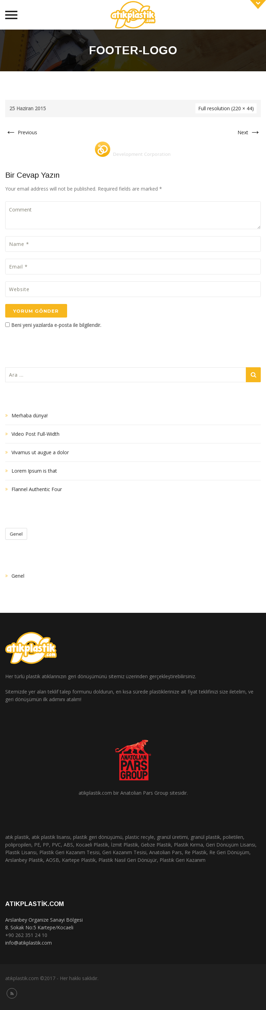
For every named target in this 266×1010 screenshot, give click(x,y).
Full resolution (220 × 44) (226, 108)
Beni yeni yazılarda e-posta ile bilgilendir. (56, 325)
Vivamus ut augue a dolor (40, 452)
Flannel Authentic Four (36, 489)
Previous (21, 132)
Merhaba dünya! (29, 415)
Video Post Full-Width (35, 434)
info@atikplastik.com (28, 942)
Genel (16, 534)
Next (249, 132)
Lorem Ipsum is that (34, 470)
